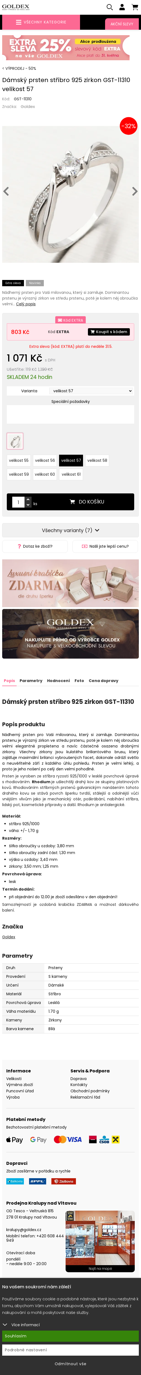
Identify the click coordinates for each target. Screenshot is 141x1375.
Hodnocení (58, 680)
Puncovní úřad (20, 1091)
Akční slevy (122, 24)
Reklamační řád (85, 1097)
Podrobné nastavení (26, 1350)
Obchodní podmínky (90, 1091)
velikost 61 (71, 474)
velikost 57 (71, 460)
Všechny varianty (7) (70, 530)
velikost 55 (19, 460)
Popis (9, 680)
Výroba (13, 1097)
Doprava (78, 1078)
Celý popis (26, 304)
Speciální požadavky (70, 401)
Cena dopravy (103, 680)
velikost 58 (97, 460)
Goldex (28, 106)
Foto (79, 680)
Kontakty (78, 1084)
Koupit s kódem (109, 331)
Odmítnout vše (71, 1364)
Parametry (31, 680)
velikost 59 (19, 474)
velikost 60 (45, 474)
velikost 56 (45, 460)
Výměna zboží (19, 1084)
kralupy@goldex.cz (23, 1229)
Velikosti (14, 1078)
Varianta (29, 391)
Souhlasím (16, 1336)
